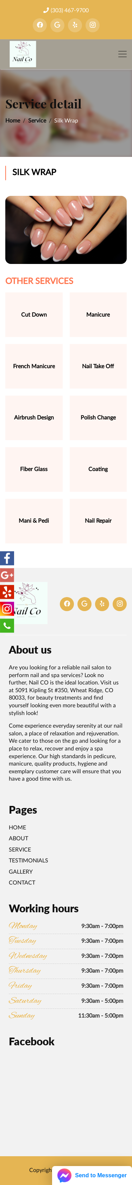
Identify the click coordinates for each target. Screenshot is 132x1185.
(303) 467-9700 (66, 10)
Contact (22, 883)
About (18, 838)
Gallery (21, 872)
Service (37, 121)
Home (12, 121)
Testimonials (28, 860)
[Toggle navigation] (122, 54)
